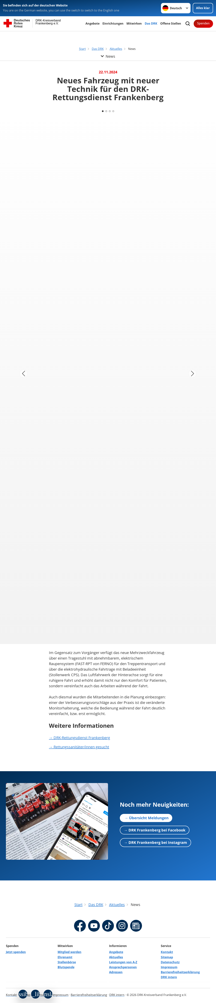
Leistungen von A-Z (123, 962)
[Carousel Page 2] (106, 111)
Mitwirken (134, 23)
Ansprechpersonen (123, 967)
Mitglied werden (69, 952)
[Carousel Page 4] (113, 111)
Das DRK (151, 23)
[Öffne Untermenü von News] (108, 35)
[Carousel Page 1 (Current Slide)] (102, 111)
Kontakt (167, 952)
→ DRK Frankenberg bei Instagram (155, 842)
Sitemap (167, 957)
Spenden (203, 23)
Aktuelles (116, 957)
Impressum (169, 967)
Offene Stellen (170, 23)
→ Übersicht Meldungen (146, 817)
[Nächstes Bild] (192, 374)
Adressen (116, 972)
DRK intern (169, 977)
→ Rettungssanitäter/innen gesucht (79, 746)
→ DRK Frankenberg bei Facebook (154, 829)
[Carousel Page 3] (110, 111)
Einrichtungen (113, 23)
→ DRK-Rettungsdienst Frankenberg (79, 737)
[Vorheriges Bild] (23, 374)
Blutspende (66, 967)
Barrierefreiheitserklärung (180, 972)
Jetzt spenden (16, 952)
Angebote (92, 23)
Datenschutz (170, 962)
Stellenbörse (67, 962)
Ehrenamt (65, 957)
